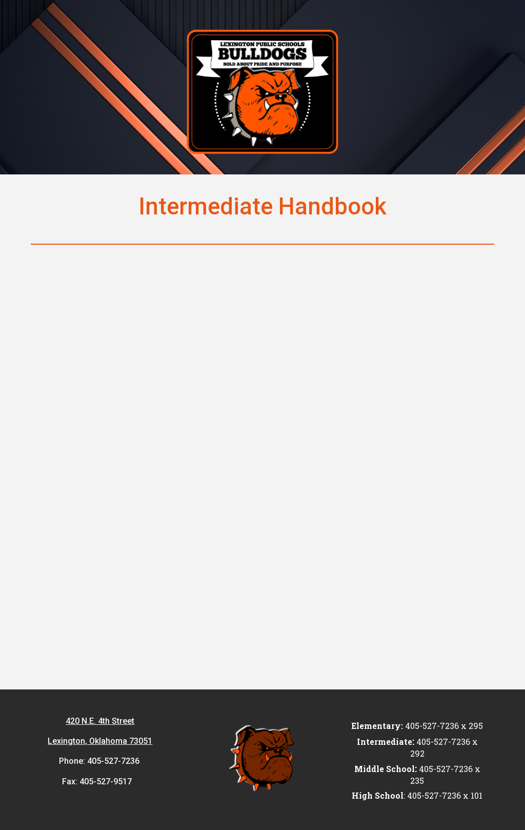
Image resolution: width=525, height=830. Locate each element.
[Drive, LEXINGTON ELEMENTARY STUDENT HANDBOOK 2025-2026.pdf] (263, 469)
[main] (262, 207)
